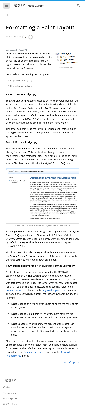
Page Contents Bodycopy (21, 80)
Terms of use (10, 392)
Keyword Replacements (55, 290)
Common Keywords (16, 290)
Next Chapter (71, 362)
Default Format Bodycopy (21, 86)
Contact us (8, 387)
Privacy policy (10, 398)
